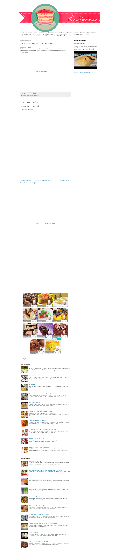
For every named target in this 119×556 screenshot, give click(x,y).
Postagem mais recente (26, 180)
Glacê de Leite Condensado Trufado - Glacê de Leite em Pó (43, 523)
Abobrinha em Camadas (35, 497)
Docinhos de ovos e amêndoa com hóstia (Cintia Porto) (42, 393)
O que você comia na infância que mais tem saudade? (42, 429)
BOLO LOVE (32, 385)
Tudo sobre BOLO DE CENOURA (85, 72)
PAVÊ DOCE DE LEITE (35, 402)
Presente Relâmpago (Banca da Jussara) (39, 447)
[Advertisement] (45, 164)
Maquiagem (24, 358)
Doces (28, 95)
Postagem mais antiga (64, 180)
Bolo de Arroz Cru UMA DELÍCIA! (37, 506)
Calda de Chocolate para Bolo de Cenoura (39, 541)
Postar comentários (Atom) (31, 183)
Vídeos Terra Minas (34, 95)
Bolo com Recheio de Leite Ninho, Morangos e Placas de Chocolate (45, 470)
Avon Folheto (24, 359)
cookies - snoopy (79, 43)
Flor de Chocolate (33, 532)
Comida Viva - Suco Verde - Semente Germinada (41, 411)
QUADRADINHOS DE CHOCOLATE (38, 420)
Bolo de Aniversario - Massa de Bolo (38, 479)
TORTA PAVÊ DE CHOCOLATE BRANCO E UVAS (41, 367)
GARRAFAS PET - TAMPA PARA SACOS (39, 514)
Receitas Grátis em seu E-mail (36, 438)
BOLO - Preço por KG (34, 488)
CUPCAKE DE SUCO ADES (36, 376)
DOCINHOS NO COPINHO (35, 461)
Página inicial (45, 180)
